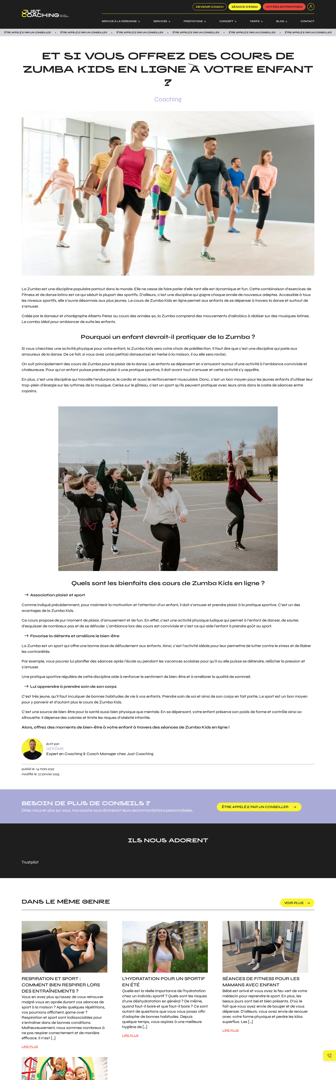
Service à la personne (119, 21)
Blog (280, 21)
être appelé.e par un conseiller (255, 807)
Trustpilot (30, 862)
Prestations (193, 21)
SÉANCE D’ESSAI (245, 7)
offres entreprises (284, 7)
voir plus (293, 903)
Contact (307, 21)
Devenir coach (210, 7)
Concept (226, 21)
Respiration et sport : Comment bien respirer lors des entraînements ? (61, 985)
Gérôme (55, 748)
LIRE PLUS (30, 1046)
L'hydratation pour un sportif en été (163, 982)
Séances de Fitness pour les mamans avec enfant (260, 982)
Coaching (168, 99)
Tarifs (255, 21)
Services (160, 21)
